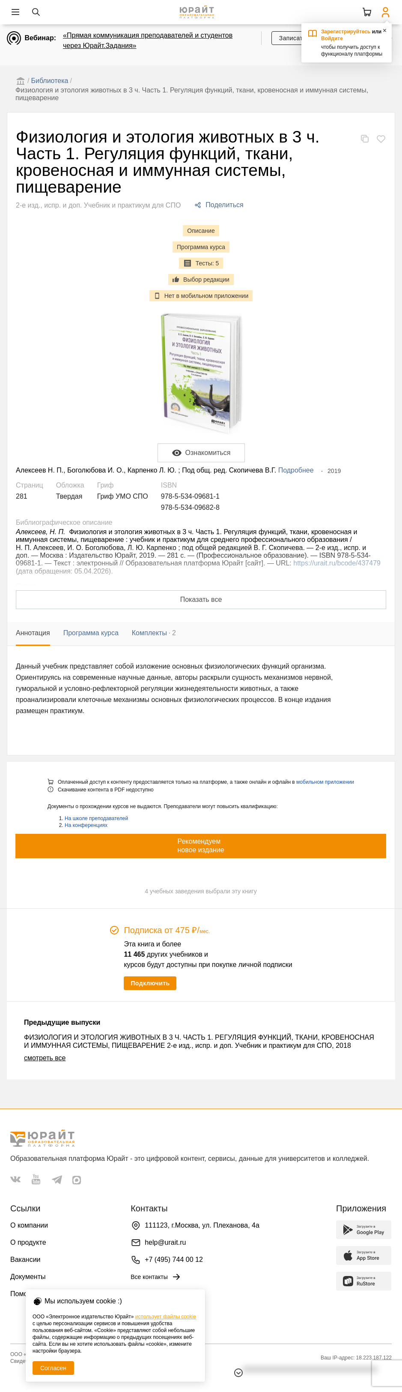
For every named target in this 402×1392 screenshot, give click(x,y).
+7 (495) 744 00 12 (174, 1259)
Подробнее (296, 470)
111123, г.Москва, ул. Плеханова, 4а (202, 1225)
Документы (27, 1276)
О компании (29, 1225)
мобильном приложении (325, 782)
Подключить (150, 983)
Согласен (53, 1368)
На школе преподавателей (96, 818)
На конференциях (86, 825)
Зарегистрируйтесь (346, 32)
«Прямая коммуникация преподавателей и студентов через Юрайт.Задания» (147, 40)
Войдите (332, 39)
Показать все (201, 599)
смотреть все (45, 1058)
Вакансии (25, 1259)
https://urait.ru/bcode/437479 (337, 563)
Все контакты (156, 1277)
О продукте (28, 1242)
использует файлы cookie (165, 1317)
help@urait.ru (165, 1242)
